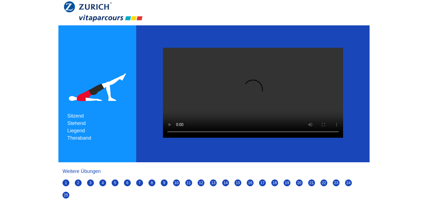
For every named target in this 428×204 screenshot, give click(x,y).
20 (299, 183)
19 (287, 183)
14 (226, 183)
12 (201, 183)
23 (336, 183)
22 (324, 183)
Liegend (76, 130)
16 (250, 183)
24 (348, 183)
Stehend (76, 123)
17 (262, 183)
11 (189, 183)
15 (238, 183)
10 (176, 183)
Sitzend (75, 116)
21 (312, 183)
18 (275, 183)
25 (66, 195)
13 (213, 183)
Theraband (79, 138)
